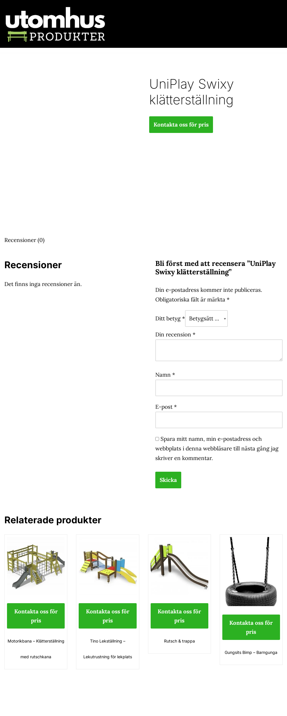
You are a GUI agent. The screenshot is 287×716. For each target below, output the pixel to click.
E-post (166, 406)
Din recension (175, 334)
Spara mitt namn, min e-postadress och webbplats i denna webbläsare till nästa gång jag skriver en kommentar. (217, 448)
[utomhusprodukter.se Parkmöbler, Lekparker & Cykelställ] (55, 24)
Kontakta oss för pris (181, 124)
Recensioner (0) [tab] (24, 239)
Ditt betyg (170, 318)
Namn (165, 374)
